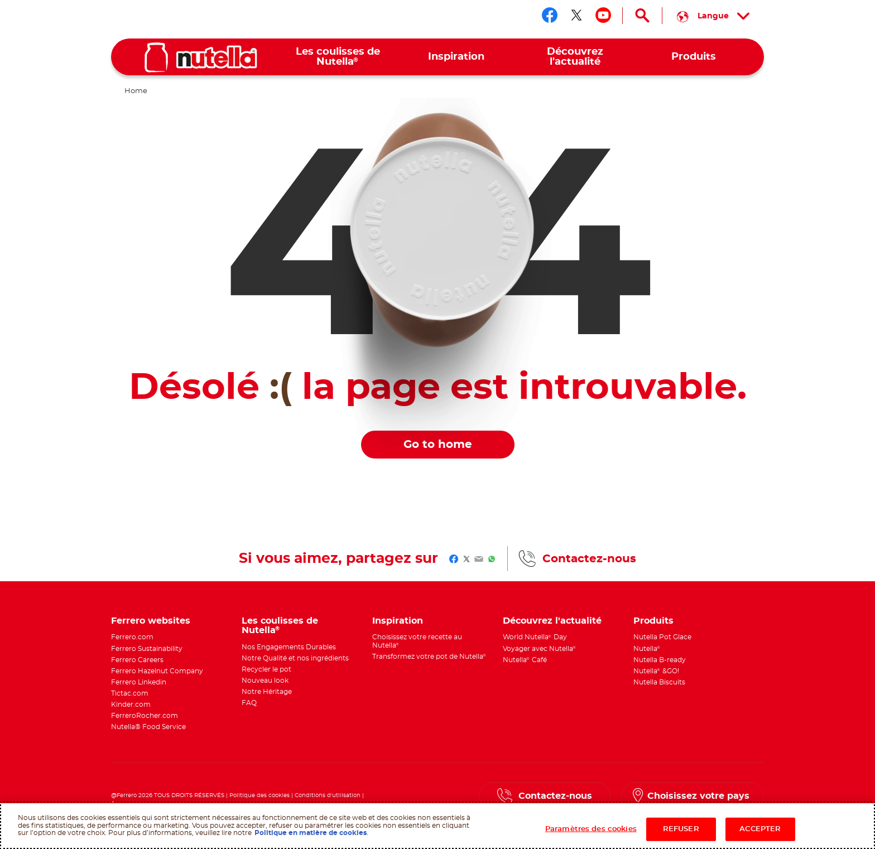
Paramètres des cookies (591, 829)
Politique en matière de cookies (310, 832)
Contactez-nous (589, 559)
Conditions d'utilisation (327, 795)
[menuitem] (338, 57)
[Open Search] (642, 15)
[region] (437, 825)
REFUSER (681, 829)
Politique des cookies (259, 795)
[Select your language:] (713, 15)
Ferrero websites (150, 620)
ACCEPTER (760, 829)
